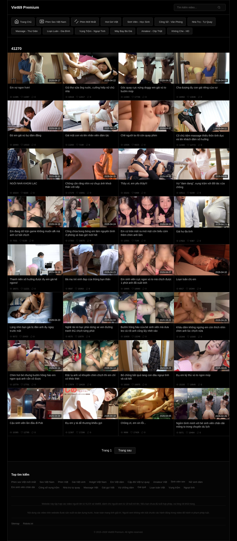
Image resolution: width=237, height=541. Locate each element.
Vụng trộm (174, 487)
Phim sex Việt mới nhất (23, 482)
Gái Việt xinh (78, 482)
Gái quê (142, 487)
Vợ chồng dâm (126, 487)
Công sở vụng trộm (49, 487)
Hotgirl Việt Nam (97, 482)
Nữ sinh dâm (196, 482)
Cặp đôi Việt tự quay (139, 482)
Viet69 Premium (25, 7)
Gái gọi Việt (108, 487)
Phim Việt (63, 482)
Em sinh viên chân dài (23, 487)
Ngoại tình (189, 487)
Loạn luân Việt (157, 487)
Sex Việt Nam (47, 482)
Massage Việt (91, 487)
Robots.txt (28, 523)
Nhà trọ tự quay (71, 487)
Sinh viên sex (178, 481)
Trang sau (124, 450)
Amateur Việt (160, 482)
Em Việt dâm (117, 482)
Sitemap (15, 523)
